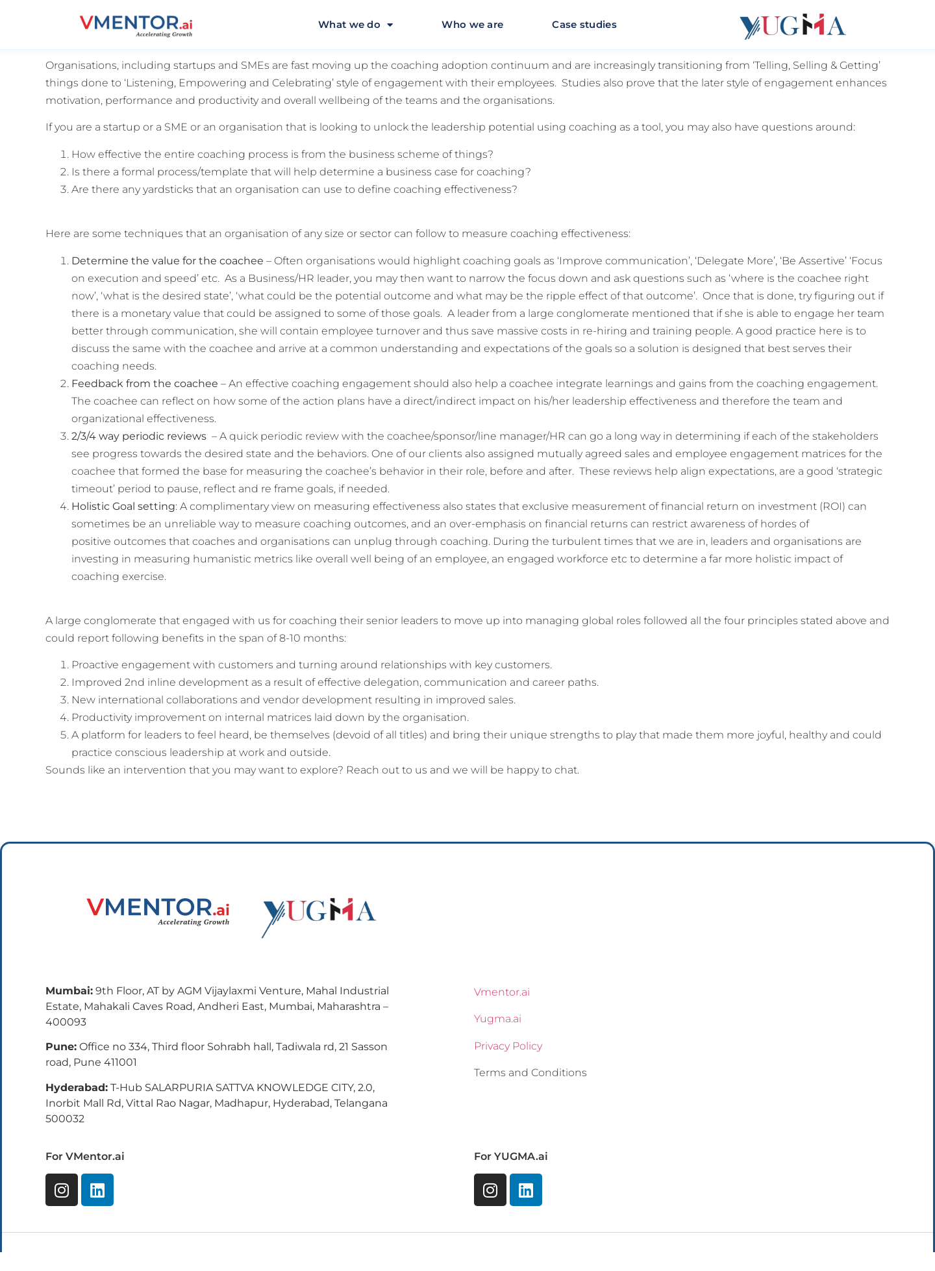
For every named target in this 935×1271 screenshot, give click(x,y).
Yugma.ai (497, 1019)
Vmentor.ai (502, 992)
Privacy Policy (508, 1046)
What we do (355, 25)
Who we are (472, 24)
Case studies (584, 24)
